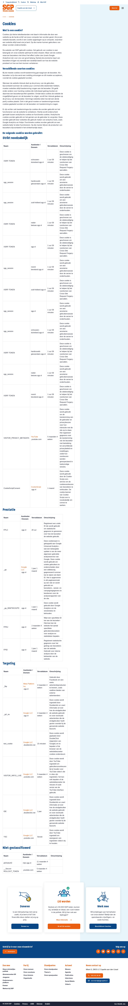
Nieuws (69, 969)
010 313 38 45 (94, 975)
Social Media (70, 981)
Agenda (69, 972)
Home (4, 16)
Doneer (6, 985)
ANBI (32, 1004)
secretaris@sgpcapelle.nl (97, 980)
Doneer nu (25, 926)
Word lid (114, 8)
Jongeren (7, 977)
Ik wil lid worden (64, 926)
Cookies (17, 1004)
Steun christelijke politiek (11, 970)
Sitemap (39, 1004)
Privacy (25, 1004)
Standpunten (51, 965)
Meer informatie (64, 920)
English (47, 1004)
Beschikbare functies (103, 926)
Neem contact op (94, 965)
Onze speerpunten (52, 975)
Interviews (70, 978)
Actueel (69, 965)
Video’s (69, 984)
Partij (27, 965)
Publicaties (70, 975)
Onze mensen (29, 969)
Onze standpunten (52, 969)
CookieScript (36, 487)
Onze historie (29, 975)
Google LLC (28, 713)
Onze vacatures (30, 972)
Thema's (48, 972)
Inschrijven (10, 951)
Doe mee (7, 965)
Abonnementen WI (10, 974)
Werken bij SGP (9, 988)
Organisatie (28, 978)
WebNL (120, 1004)
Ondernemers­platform (11, 981)
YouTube (34, 437)
